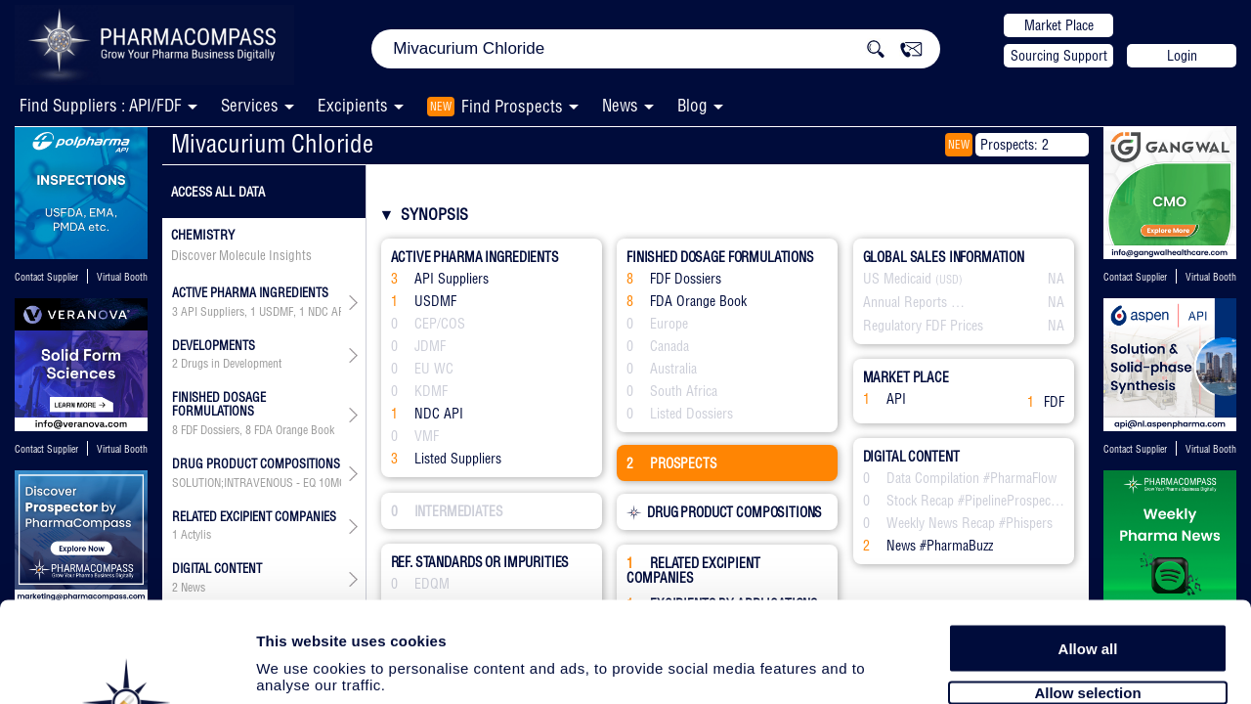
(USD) (949, 279)
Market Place (1059, 25)
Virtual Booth (122, 277)
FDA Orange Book (294, 430)
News (620, 105)
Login (1182, 56)
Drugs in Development (231, 364)
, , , (256, 312)
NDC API (328, 312)
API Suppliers (212, 312)
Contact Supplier (46, 277)
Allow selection (1087, 584)
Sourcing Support (1059, 56)
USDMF (276, 312)
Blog (692, 105)
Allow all (1088, 540)
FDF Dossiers (210, 430)
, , (256, 483)
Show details (1025, 666)
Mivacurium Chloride (272, 143)
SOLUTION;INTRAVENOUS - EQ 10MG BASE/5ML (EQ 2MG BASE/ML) (256, 483)
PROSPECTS (671, 463)
